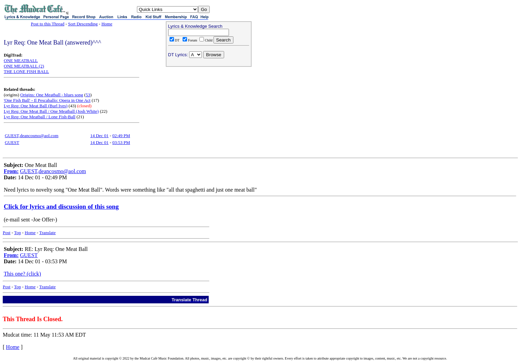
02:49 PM (121, 135)
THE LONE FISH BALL (26, 71)
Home (106, 23)
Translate (47, 232)
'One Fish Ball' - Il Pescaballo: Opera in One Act (47, 100)
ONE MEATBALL (21, 60)
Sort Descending (82, 23)
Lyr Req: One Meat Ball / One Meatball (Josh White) (51, 111)
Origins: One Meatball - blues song (51, 94)
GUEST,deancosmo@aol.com (31, 135)
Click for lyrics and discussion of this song (61, 206)
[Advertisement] (208, 113)
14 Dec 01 (99, 135)
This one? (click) (22, 274)
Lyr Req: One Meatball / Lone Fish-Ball (40, 116)
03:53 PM (121, 142)
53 (88, 94)
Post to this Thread (48, 23)
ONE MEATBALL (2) (24, 66)
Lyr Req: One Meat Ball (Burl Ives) (36, 105)
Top (17, 232)
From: (11, 171)
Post (6, 232)
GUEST (12, 142)
